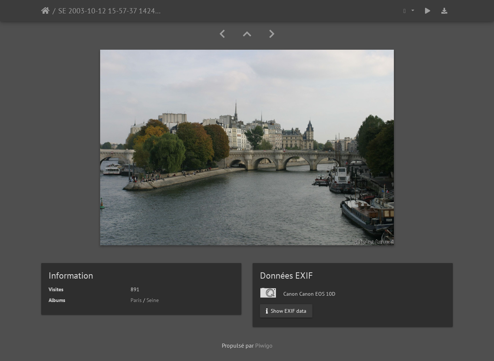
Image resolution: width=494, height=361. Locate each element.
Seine (152, 300)
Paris (136, 300)
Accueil (45, 10)
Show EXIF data (286, 311)
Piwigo (264, 345)
